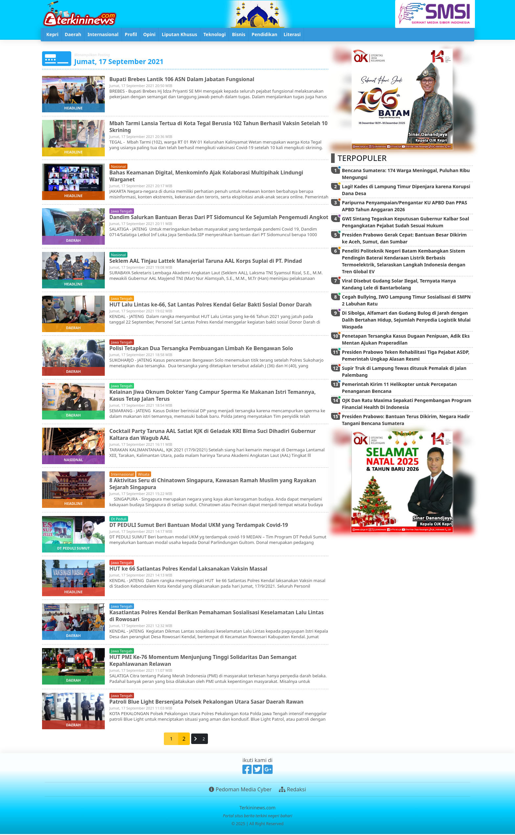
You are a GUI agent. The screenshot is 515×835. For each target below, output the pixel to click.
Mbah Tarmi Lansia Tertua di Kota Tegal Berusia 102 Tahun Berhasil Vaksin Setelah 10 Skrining (216, 127)
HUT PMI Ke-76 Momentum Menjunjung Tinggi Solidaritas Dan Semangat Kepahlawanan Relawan (204, 661)
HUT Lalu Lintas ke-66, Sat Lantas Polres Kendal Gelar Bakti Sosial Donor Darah (211, 305)
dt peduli (118, 519)
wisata (143, 475)
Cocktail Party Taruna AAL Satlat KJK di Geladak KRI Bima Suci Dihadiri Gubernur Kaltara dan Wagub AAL (214, 435)
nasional (118, 166)
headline (73, 107)
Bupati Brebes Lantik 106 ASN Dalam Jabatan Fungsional (182, 79)
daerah (73, 240)
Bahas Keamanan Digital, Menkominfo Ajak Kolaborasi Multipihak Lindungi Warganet (207, 176)
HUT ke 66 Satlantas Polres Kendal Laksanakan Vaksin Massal (189, 569)
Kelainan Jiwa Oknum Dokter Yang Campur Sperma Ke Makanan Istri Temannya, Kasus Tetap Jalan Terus (214, 396)
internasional (122, 475)
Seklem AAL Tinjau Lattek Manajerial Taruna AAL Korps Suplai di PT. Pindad (206, 261)
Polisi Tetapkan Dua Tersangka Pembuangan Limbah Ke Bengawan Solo (202, 349)
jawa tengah (121, 211)
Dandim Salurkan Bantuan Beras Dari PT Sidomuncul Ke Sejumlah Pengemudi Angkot (210, 221)
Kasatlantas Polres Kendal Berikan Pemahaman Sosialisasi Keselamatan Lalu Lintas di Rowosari (218, 617)
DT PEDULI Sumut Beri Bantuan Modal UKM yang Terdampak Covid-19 (199, 526)
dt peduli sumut (73, 549)
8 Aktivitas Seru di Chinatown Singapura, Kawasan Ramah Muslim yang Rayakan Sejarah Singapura (214, 485)
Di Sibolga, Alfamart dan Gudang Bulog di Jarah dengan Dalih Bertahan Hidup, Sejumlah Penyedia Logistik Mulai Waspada (406, 320)
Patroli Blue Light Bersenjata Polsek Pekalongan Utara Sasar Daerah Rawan (207, 702)
